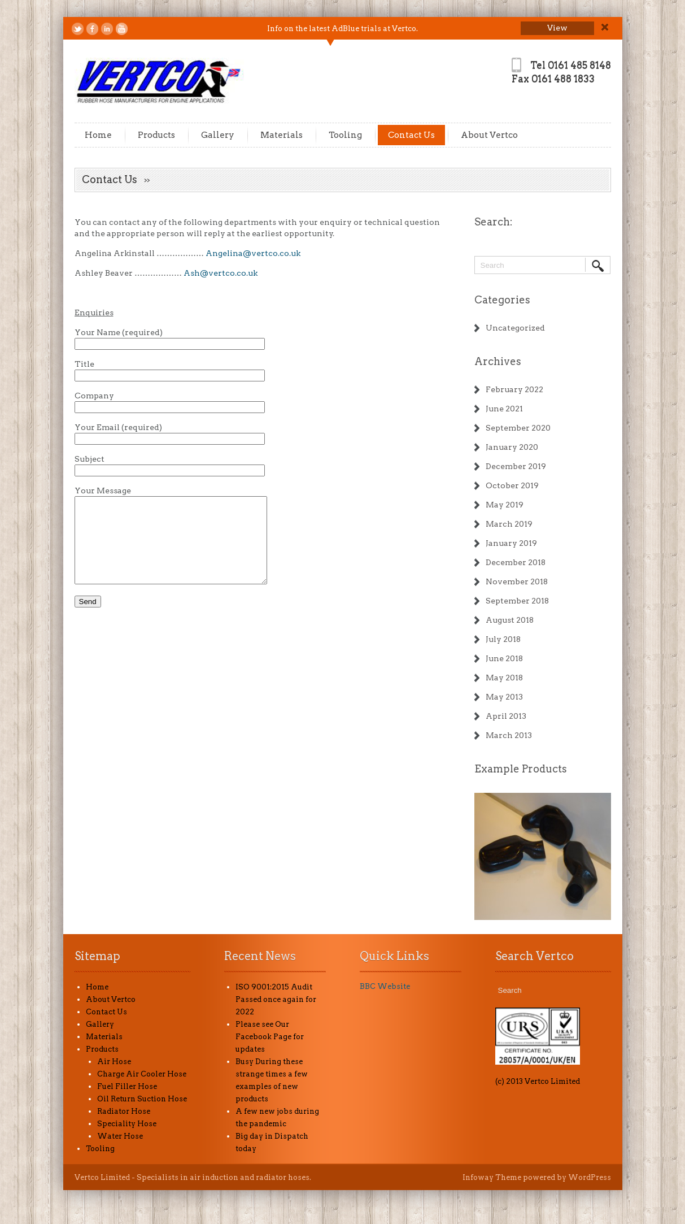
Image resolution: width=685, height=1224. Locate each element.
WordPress (589, 1177)
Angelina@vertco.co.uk (253, 253)
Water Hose (120, 1136)
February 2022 (514, 389)
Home (98, 135)
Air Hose (114, 1061)
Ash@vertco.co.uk (221, 272)
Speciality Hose (126, 1123)
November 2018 (517, 581)
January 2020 (512, 447)
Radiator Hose (123, 1111)
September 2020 (518, 427)
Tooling (345, 135)
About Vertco (489, 135)
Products (156, 135)
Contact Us (411, 135)
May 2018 (504, 677)
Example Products (520, 769)
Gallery (217, 135)
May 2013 (504, 696)
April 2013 (506, 715)
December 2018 (516, 562)
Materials (281, 135)
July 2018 (503, 639)
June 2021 (504, 408)
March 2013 (509, 735)
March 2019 (509, 523)
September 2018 (517, 600)
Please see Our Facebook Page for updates (269, 1036)
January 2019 (511, 543)
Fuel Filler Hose (127, 1086)
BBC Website (385, 986)
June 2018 (504, 658)
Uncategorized (515, 327)
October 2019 (512, 485)
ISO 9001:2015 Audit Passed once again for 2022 (275, 999)
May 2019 (504, 504)
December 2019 (516, 466)
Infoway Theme (492, 1177)
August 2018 (510, 619)
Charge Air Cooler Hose (141, 1074)
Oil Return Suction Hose (142, 1099)
